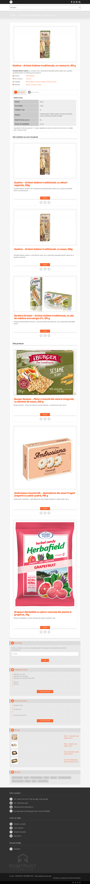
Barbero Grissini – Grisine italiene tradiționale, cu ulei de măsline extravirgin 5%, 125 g (44, 317)
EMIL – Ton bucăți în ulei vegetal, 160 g (71, 737)
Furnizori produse (20, 701)
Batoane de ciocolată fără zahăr (24, 678)
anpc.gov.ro (17, 836)
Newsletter (18, 643)
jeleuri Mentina (43, 781)
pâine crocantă (17, 777)
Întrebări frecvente (20, 832)
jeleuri (26, 777)
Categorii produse (20, 670)
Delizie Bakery (30, 76)
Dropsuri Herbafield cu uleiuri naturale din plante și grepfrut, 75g (42, 613)
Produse (48, 82)
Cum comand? (18, 828)
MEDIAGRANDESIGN (74, 878)
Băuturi (16, 682)
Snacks (54, 82)
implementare (65, 878)
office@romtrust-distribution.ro (23, 807)
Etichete (17, 772)
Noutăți (42, 82)
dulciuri (27, 781)
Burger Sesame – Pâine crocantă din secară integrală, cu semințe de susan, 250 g (44, 400)
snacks (39, 85)
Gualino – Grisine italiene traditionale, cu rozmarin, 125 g (33, 15)
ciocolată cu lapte (64, 777)
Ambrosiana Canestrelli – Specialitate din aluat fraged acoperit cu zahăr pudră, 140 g (44, 494)
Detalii (45, 198)
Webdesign (56, 878)
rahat (34, 781)
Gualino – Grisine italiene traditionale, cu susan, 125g (43, 249)
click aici (28, 79)
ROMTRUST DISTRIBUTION (24, 876)
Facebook (17, 849)
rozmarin (33, 85)
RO (11, 2)
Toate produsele (45, 691)
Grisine (37, 82)
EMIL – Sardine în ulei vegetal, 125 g (70, 745)
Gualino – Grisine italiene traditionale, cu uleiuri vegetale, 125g (40, 183)
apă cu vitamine (18, 781)
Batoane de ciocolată (21, 676)
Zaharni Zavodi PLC (20, 715)
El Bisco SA (17, 709)
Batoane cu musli (19, 674)
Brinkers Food (18, 705)
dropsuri (53, 777)
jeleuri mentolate (36, 777)
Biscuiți (16, 684)
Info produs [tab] (19, 92)
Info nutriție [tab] (33, 92)
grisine (28, 85)
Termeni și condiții (19, 824)
